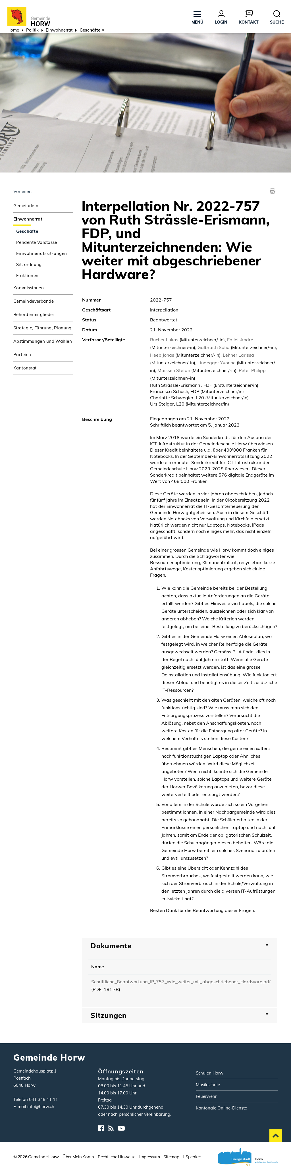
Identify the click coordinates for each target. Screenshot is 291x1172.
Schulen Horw (209, 1073)
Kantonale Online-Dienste (221, 1108)
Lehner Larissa (238, 355)
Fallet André (240, 339)
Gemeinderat (26, 205)
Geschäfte (41, 231)
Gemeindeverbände (33, 301)
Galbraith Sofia (214, 347)
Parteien (22, 354)
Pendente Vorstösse (36, 242)
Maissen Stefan (173, 370)
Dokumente (111, 946)
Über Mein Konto (78, 1156)
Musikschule (208, 1084)
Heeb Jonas (162, 355)
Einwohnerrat (27, 219)
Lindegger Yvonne (217, 362)
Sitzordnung (29, 264)
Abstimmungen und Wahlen (42, 341)
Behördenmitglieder (33, 314)
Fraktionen (27, 275)
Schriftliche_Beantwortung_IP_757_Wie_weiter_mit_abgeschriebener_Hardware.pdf (181, 981)
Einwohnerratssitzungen (41, 253)
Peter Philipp (252, 370)
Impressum (149, 1156)
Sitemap (171, 1156)
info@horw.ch (40, 1106)
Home (13, 30)
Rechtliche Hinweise (117, 1156)
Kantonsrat (24, 368)
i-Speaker (192, 1156)
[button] (32, 30)
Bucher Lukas (164, 339)
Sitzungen (108, 1015)
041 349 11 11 (43, 1099)
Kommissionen (28, 287)
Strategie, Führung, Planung (42, 328)
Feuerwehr (206, 1096)
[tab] (179, 945)
